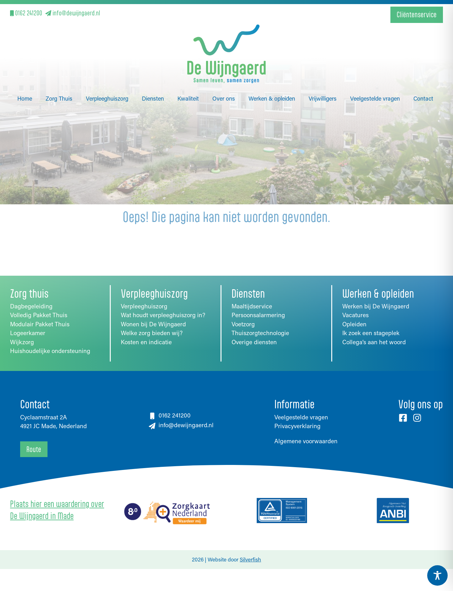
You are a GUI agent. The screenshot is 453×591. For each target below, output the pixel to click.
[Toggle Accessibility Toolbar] (437, 575)
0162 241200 (26, 12)
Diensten (153, 83)
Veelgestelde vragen (375, 83)
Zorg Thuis (59, 83)
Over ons (223, 83)
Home (24, 83)
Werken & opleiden (272, 83)
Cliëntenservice (417, 14)
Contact (423, 83)
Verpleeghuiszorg (107, 83)
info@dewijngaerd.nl (72, 12)
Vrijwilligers (323, 83)
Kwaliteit (188, 83)
